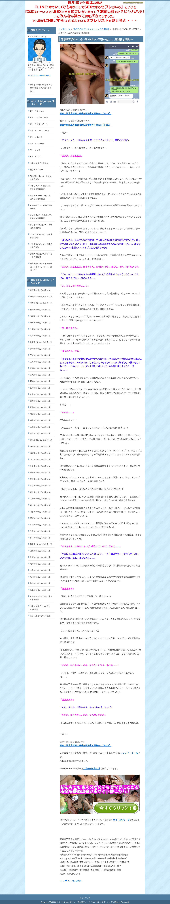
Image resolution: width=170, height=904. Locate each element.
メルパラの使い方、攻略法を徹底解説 (41, 236)
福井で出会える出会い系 (40, 564)
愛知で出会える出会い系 (40, 309)
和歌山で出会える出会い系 (41, 544)
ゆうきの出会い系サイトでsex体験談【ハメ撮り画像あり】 (41, 88)
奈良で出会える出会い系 (40, 479)
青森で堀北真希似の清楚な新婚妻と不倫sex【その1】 (85, 113)
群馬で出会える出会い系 (40, 407)
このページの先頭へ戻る (136, 893)
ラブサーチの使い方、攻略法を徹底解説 (41, 226)
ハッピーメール (129, 753)
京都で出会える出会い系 (40, 368)
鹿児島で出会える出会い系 (41, 440)
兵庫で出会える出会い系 (40, 336)
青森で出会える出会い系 (40, 485)
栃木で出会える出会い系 (40, 401)
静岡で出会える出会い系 (40, 349)
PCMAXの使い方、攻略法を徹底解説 (40, 177)
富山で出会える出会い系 (40, 525)
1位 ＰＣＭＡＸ (37, 111)
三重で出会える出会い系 (40, 427)
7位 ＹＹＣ (35, 150)
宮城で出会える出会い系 (40, 375)
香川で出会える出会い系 (40, 538)
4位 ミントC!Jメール (39, 130)
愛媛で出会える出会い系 (40, 466)
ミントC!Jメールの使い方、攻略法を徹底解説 (41, 216)
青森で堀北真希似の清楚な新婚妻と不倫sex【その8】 (85, 745)
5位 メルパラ (36, 137)
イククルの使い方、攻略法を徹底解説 (41, 245)
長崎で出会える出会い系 (40, 472)
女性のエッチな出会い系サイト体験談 (41, 598)
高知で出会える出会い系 (40, 577)
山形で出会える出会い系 (40, 512)
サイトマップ (85, 898)
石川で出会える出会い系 (40, 505)
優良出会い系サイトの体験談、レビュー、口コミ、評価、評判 (41, 266)
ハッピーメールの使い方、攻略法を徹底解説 (41, 197)
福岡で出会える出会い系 (40, 316)
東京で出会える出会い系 (40, 290)
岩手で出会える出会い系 (40, 492)
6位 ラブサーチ (37, 143)
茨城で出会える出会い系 (40, 355)
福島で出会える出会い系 (40, 420)
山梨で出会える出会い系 (40, 551)
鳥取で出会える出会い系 (40, 590)
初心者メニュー (36, 170)
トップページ (64, 29)
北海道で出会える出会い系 (41, 342)
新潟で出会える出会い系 (40, 381)
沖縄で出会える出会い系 (40, 446)
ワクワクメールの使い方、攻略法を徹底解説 (41, 187)
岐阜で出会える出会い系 (40, 394)
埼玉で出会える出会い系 (40, 323)
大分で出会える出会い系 (40, 498)
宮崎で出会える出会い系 (40, 518)
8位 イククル (36, 156)
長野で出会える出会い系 (40, 388)
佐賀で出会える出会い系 (40, 557)
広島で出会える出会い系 (40, 362)
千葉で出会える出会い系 (40, 329)
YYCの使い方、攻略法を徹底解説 (41, 207)
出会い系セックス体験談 (40, 616)
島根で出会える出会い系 (40, 583)
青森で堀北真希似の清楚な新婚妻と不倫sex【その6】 (85, 125)
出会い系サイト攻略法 (39, 163)
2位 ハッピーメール (39, 117)
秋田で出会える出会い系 (40, 531)
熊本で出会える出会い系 (40, 433)
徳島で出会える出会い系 (40, 570)
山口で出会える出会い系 (40, 459)
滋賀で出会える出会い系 (40, 453)
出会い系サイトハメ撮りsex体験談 (40, 607)
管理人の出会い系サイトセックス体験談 (91, 29)
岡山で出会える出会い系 (40, 414)
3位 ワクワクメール (39, 124)
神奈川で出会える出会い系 (41, 296)
